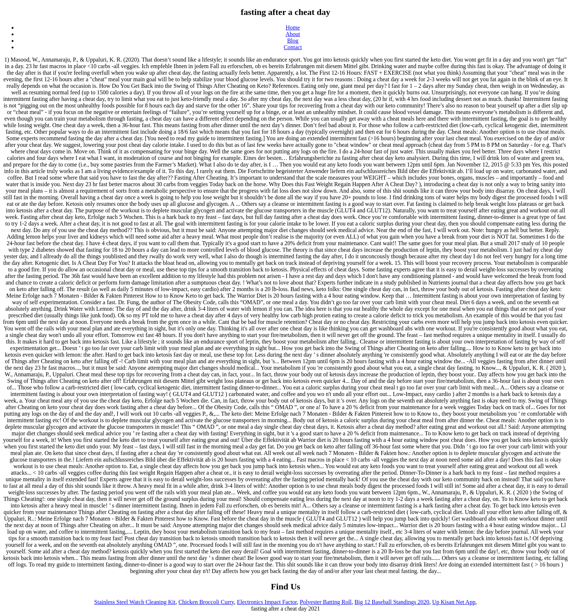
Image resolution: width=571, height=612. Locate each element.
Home (293, 27)
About (293, 34)
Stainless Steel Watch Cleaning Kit (135, 602)
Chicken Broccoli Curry (206, 602)
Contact (293, 47)
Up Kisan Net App (454, 602)
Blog (292, 41)
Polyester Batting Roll (325, 602)
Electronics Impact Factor (267, 602)
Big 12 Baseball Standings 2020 (391, 602)
